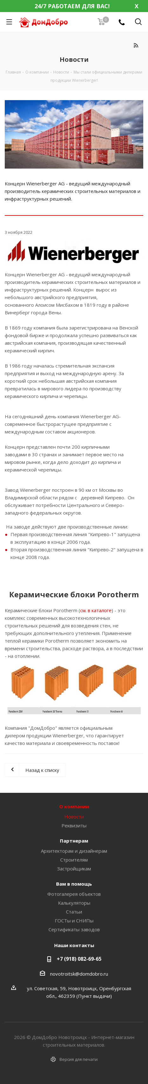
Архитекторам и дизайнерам (74, 851)
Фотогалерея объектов (74, 894)
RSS (135, 45)
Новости (74, 816)
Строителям (74, 859)
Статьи (74, 911)
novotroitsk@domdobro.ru (79, 974)
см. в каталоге (96, 610)
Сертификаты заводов (74, 929)
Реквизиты (74, 825)
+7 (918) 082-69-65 (79, 958)
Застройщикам (74, 868)
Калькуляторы (74, 903)
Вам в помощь (74, 884)
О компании (74, 806)
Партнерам (74, 840)
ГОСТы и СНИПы (74, 920)
